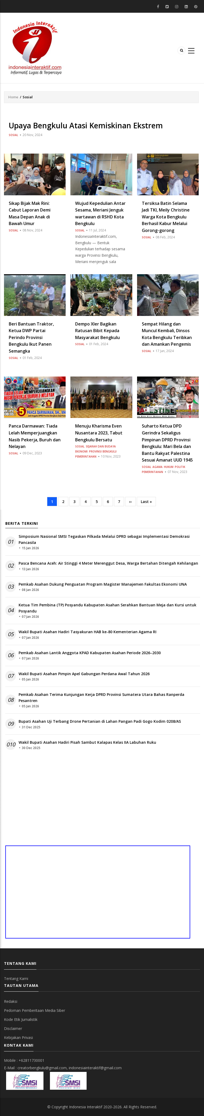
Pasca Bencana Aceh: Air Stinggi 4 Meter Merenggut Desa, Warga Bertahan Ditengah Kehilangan (108, 563)
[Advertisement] (102, 800)
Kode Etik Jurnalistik (20, 1019)
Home (13, 97)
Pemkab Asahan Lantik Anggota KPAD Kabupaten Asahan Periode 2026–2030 (90, 652)
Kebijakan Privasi (18, 1037)
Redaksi (10, 1001)
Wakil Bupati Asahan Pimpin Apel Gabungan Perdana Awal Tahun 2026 (84, 673)
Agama (157, 467)
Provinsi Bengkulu (103, 451)
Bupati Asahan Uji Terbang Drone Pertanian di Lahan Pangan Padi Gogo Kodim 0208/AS (100, 721)
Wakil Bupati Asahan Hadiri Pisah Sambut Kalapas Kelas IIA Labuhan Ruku (87, 742)
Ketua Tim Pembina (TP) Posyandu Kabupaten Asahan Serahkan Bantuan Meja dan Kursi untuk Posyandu (107, 607)
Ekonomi (81, 451)
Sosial (13, 135)
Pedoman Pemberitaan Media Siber (34, 1010)
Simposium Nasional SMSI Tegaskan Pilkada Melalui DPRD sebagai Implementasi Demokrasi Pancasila (104, 539)
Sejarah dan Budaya (101, 446)
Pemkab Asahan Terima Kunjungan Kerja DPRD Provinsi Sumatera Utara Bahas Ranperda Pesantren (101, 697)
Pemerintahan (85, 456)
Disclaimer (13, 1028)
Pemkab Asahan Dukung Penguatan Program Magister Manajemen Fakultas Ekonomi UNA (103, 584)
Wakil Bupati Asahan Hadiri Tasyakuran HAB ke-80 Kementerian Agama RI (87, 631)
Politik (180, 467)
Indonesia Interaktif (85, 1106)
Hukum (168, 467)
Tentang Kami (16, 978)
